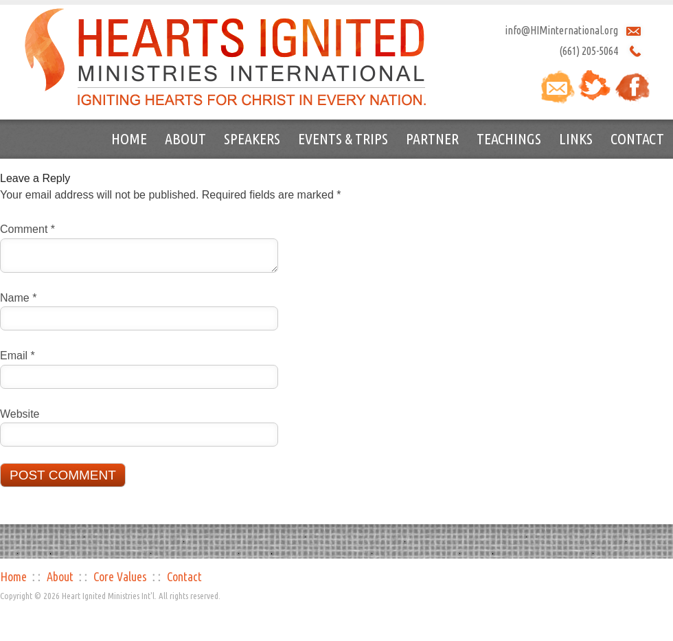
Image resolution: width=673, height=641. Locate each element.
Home (129, 138)
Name (18, 298)
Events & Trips (343, 138)
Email (17, 355)
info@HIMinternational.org (561, 30)
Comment (27, 229)
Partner (432, 138)
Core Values (120, 576)
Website (20, 414)
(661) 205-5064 (588, 51)
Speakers (252, 138)
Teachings (509, 138)
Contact (637, 138)
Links (576, 138)
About (185, 138)
